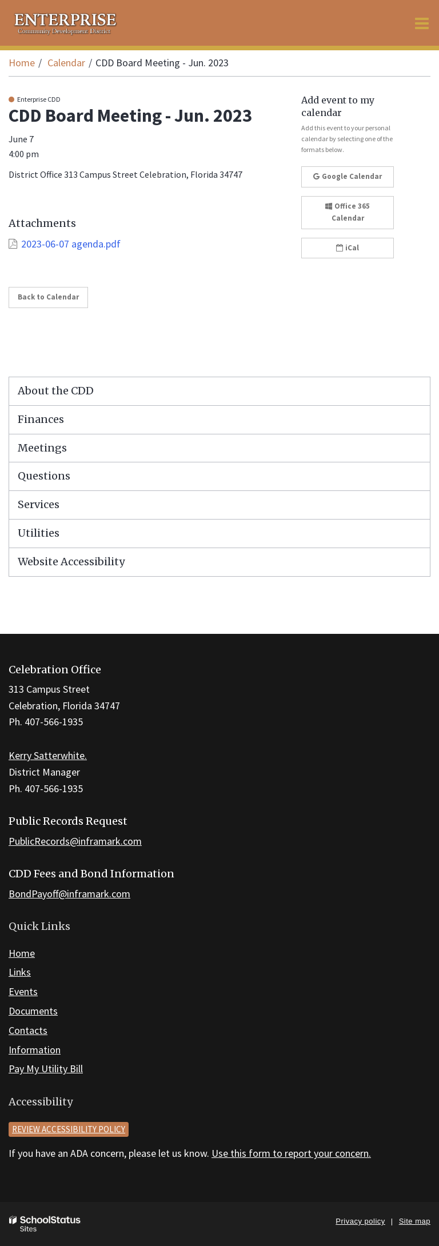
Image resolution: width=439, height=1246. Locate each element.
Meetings (42, 447)
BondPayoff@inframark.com (69, 893)
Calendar (66, 62)
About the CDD (56, 390)
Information (35, 1049)
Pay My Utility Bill (46, 1068)
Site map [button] (414, 1221)
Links (20, 972)
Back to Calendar (48, 297)
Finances (41, 419)
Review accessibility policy (68, 1129)
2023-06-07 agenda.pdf (71, 243)
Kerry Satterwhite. (48, 755)
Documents (33, 1010)
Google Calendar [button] (347, 176)
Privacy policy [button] (360, 1221)
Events (23, 991)
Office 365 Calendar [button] (347, 212)
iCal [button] (347, 248)
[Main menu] (422, 23)
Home (22, 62)
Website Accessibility (71, 561)
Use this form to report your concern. (291, 1153)
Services (38, 504)
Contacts (28, 1030)
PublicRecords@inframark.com (75, 841)
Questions (44, 475)
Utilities (38, 533)
